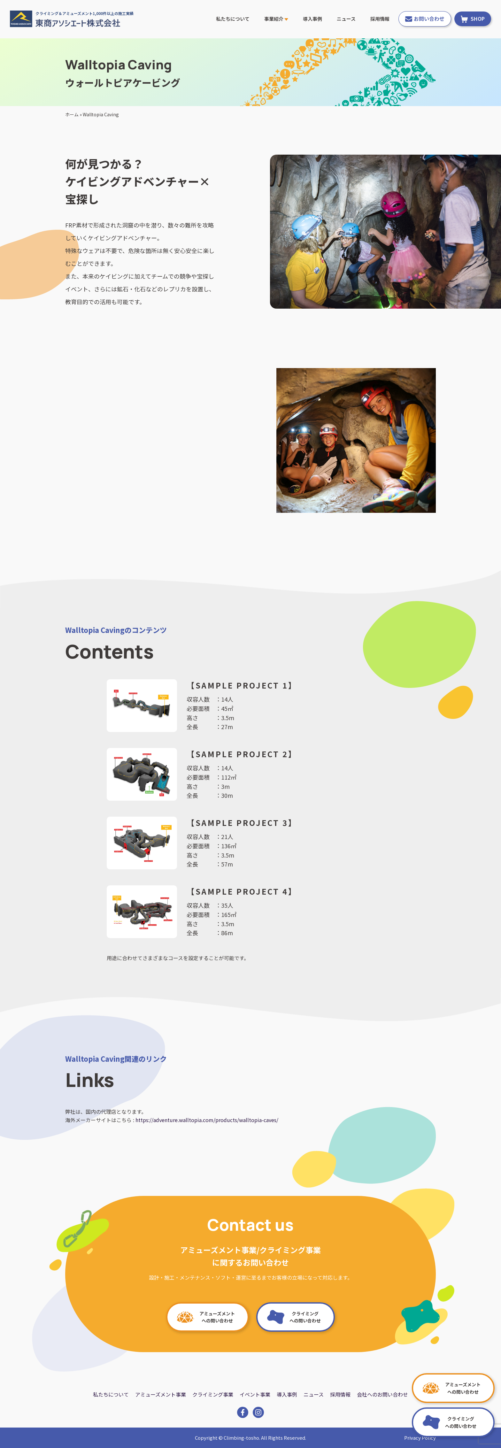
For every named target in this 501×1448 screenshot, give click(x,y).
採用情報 (379, 18)
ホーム (72, 114)
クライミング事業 (212, 1394)
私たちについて (233, 18)
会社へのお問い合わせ (382, 1394)
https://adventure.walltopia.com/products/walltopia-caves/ (206, 1120)
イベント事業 (255, 1394)
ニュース (346, 18)
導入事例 (312, 18)
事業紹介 (276, 18)
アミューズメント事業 (160, 1394)
